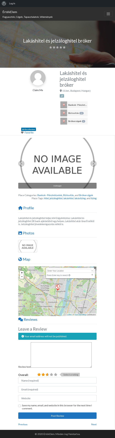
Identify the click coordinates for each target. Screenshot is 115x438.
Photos (26, 233)
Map (24, 259)
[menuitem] (4, 3)
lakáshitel (68, 198)
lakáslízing (80, 198)
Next (94, 424)
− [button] (22, 277)
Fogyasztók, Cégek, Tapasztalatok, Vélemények (27, 16)
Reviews (27, 319)
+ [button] (22, 273)
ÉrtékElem (9, 12)
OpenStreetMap (81, 315)
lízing (94, 198)
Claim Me (38, 90)
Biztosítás (76, 113)
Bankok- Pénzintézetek (78, 105)
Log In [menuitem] (12, 3)
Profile (26, 208)
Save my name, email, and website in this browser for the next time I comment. (57, 407)
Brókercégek (76, 121)
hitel (46, 198)
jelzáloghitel (56, 198)
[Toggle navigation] (108, 14)
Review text (24, 366)
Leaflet (69, 315)
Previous (22, 424)
